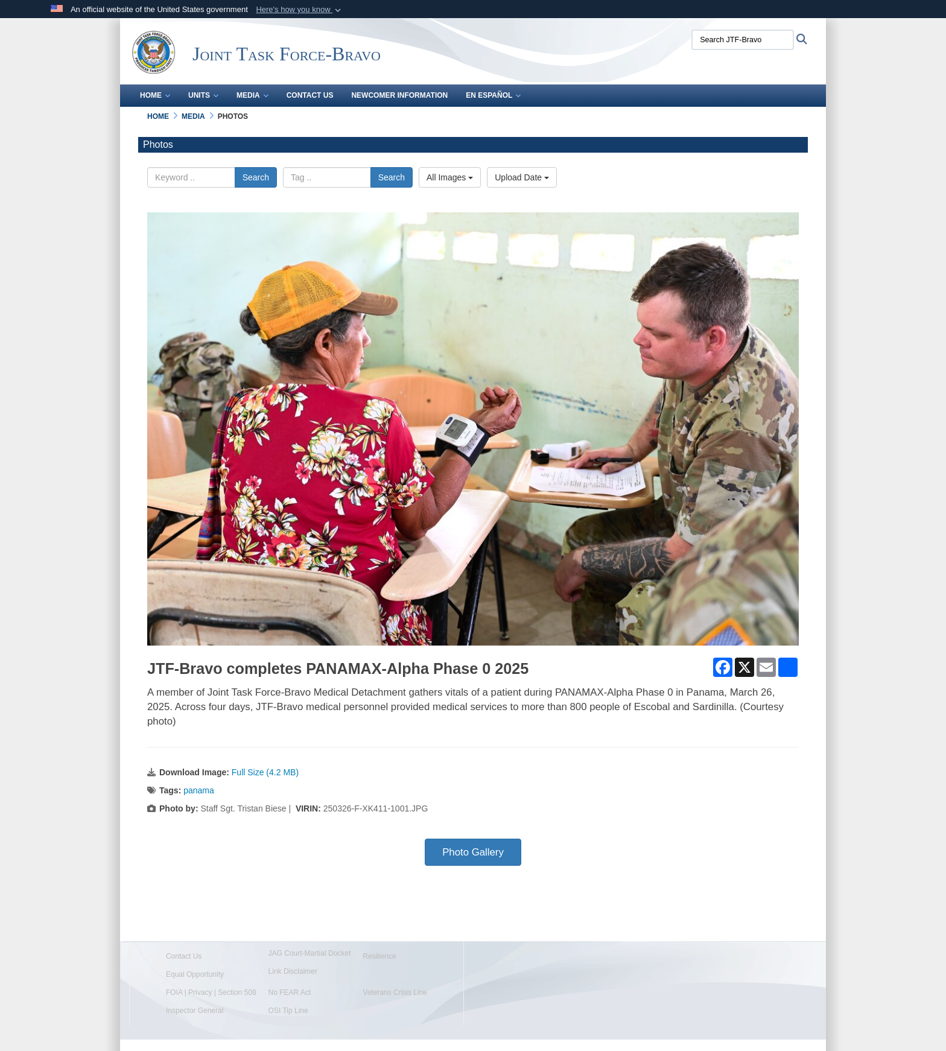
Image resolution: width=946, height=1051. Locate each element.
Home (155, 95)
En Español (493, 95)
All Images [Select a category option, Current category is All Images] (450, 177)
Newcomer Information (399, 95)
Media (252, 95)
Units (203, 95)
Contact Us (310, 95)
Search (256, 177)
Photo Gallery (473, 852)
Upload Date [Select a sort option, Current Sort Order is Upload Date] (522, 177)
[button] (299, 10)
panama (198, 790)
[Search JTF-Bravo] (742, 40)
